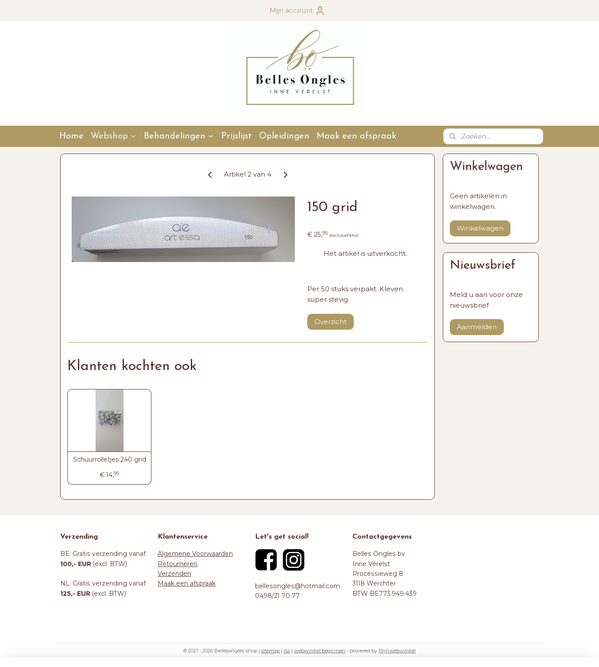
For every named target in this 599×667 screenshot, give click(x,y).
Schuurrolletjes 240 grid (109, 459)
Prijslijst (236, 136)
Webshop (114, 136)
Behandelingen (179, 136)
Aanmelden (477, 327)
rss (287, 651)
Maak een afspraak (356, 136)
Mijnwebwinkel (397, 651)
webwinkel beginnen (319, 651)
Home (71, 136)
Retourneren (177, 564)
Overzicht (330, 321)
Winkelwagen (480, 228)
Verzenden (174, 574)
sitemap (270, 651)
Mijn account (297, 10)
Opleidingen (284, 136)
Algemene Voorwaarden (195, 554)
